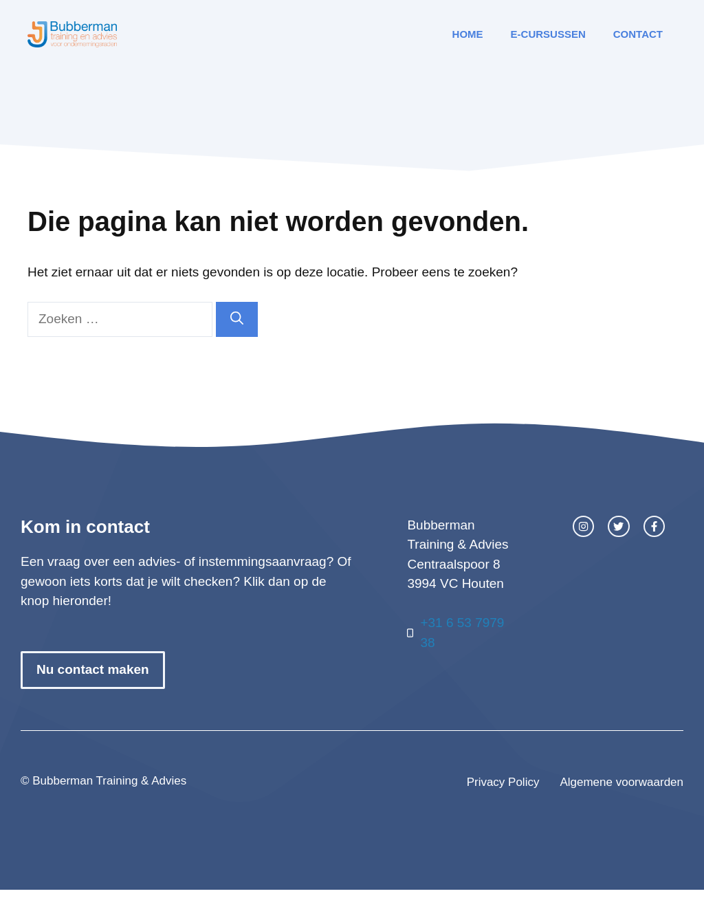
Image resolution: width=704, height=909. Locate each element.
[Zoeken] (237, 319)
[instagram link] (583, 526)
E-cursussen (548, 34)
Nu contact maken (92, 669)
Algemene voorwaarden (621, 782)
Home (467, 34)
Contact (638, 34)
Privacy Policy (503, 782)
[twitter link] (618, 526)
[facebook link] (654, 526)
